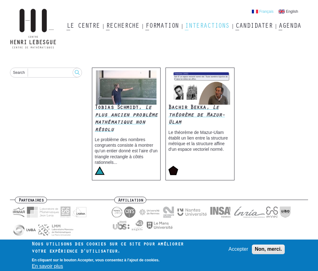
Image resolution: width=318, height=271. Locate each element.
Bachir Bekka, (196, 115)
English (292, 11)
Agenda (290, 26)
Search (19, 72)
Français (266, 11)
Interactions (207, 26)
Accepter (238, 251)
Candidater (253, 26)
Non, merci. (268, 251)
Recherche (122, 26)
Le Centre (83, 26)
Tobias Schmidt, (126, 119)
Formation (162, 26)
